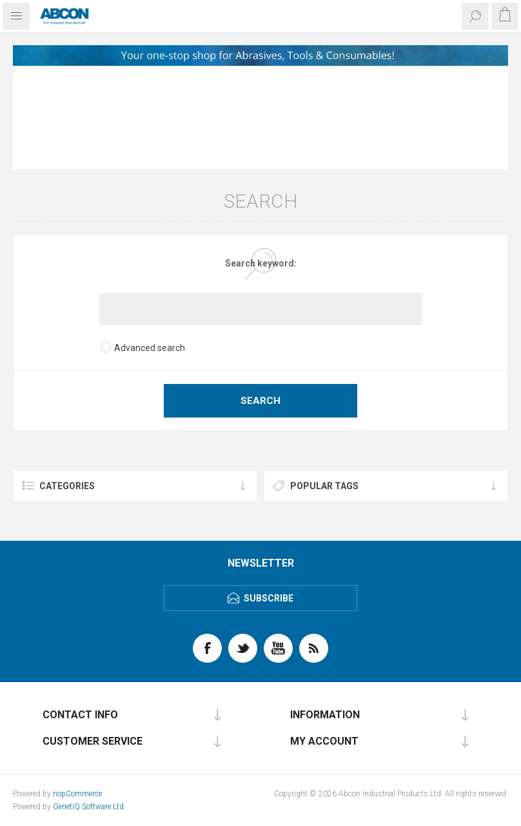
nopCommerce (77, 793)
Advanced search (149, 348)
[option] (260, 55)
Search (260, 401)
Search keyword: (261, 263)
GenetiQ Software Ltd (88, 806)
